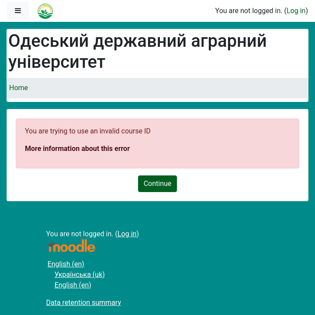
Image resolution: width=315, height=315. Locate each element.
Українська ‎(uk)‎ (80, 274)
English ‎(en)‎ (66, 264)
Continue (158, 183)
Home (18, 88)
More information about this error (77, 148)
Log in (296, 11)
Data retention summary (83, 302)
